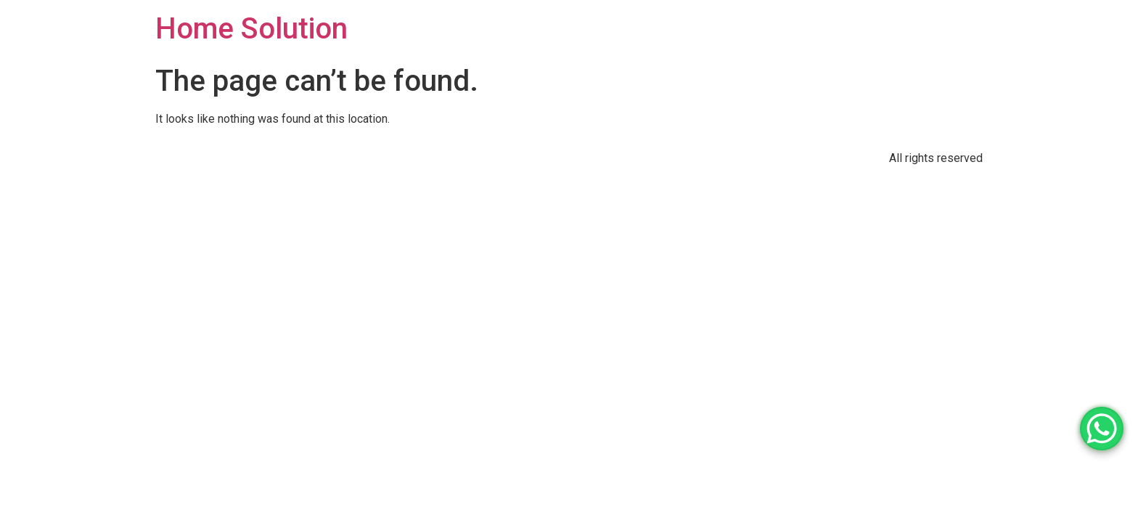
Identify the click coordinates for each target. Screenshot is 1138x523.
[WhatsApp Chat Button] (1101, 428)
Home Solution (251, 29)
